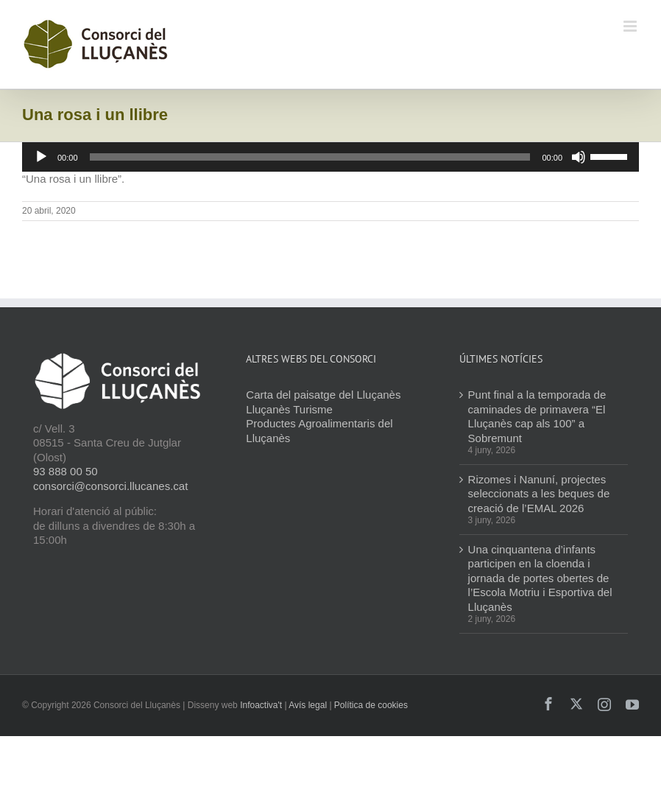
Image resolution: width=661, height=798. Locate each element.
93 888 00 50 (65, 471)
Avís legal (308, 705)
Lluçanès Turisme (289, 409)
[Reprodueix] (41, 157)
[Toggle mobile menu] (631, 26)
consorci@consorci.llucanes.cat (110, 486)
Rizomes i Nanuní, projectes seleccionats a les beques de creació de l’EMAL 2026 (539, 493)
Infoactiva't (261, 705)
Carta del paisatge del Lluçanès (323, 394)
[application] (330, 157)
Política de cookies (371, 705)
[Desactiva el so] (578, 157)
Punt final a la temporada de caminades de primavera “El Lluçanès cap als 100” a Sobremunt (537, 416)
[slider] (310, 157)
